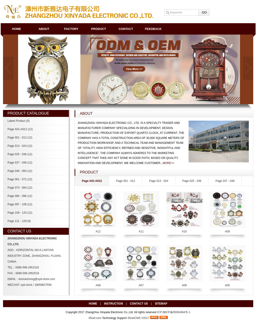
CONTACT (126, 29)
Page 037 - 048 (20, 162)
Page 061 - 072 (20, 179)
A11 (141, 231)
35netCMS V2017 (138, 318)
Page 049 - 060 (20, 171)
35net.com (94, 318)
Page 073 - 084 (20, 187)
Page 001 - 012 (20, 137)
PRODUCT (98, 29)
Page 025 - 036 (20, 154)
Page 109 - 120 (20, 212)
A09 (227, 231)
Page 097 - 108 (20, 204)
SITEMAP (161, 303)
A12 (98, 231)
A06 (184, 285)
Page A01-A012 (20, 129)
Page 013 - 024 (20, 146)
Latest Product (19, 120)
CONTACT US (139, 303)
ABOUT (43, 29)
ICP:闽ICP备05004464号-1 (173, 312)
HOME (16, 29)
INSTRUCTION (113, 303)
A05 (227, 285)
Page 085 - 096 (20, 196)
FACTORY (71, 29)
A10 (184, 231)
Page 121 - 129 (19, 221)
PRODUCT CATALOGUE (28, 113)
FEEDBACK (153, 29)
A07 (141, 285)
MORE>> (168, 163)
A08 (98, 285)
